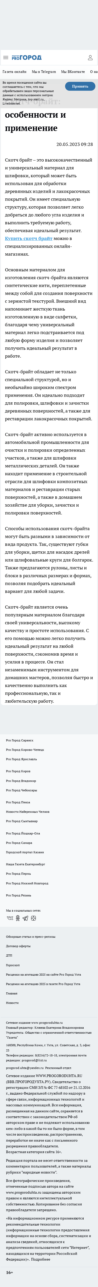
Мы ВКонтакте (73, 71)
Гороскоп (13, 965)
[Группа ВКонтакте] (10, 918)
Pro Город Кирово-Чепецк (25, 750)
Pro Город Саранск (19, 740)
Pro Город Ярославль (21, 759)
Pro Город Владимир (21, 781)
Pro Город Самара (19, 843)
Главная (11, 993)
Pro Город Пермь (18, 874)
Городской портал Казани (25, 852)
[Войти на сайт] (90, 57)
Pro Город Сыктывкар (22, 821)
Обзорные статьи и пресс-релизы (30, 937)
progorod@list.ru (34, 1060)
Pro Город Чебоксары (21, 790)
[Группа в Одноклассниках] (18, 918)
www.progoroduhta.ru (47, 1023)
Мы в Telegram (44, 71)
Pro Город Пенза (18, 802)
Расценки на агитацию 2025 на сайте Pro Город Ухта (43, 974)
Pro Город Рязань (18, 895)
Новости (12, 1003)
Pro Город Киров (18, 771)
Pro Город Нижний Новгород (27, 883)
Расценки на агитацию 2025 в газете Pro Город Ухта (43, 984)
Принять (80, 86)
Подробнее (40, 1259)
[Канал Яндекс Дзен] (33, 918)
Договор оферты (18, 946)
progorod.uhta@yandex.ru (25, 1068)
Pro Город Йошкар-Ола (23, 833)
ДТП (9, 955)
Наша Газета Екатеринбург (25, 864)
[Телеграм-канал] (26, 918)
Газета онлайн (15, 71)
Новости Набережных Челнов (27, 812)
